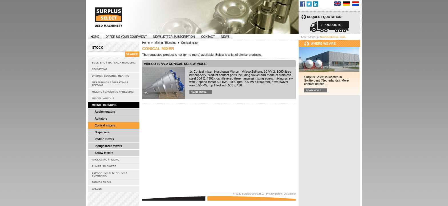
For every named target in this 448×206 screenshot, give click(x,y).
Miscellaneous (103, 98)
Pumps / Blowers (104, 166)
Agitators (101, 118)
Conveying (99, 69)
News (225, 36)
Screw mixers (104, 152)
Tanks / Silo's (101, 182)
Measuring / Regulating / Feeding (110, 84)
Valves (97, 188)
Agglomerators (105, 111)
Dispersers (102, 132)
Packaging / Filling (106, 159)
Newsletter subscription (174, 36)
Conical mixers (105, 125)
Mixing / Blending (104, 105)
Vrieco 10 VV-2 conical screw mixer (175, 64)
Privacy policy (274, 193)
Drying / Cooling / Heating (111, 75)
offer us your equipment (126, 36)
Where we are (323, 43)
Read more (199, 91)
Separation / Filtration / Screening (109, 174)
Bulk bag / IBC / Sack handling (114, 62)
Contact (208, 36)
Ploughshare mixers (108, 146)
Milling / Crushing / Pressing (113, 91)
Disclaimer (290, 193)
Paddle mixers (104, 139)
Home (95, 36)
